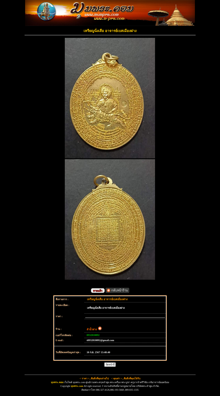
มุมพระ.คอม (57, 382)
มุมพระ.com (77, 386)
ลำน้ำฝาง (94, 329)
